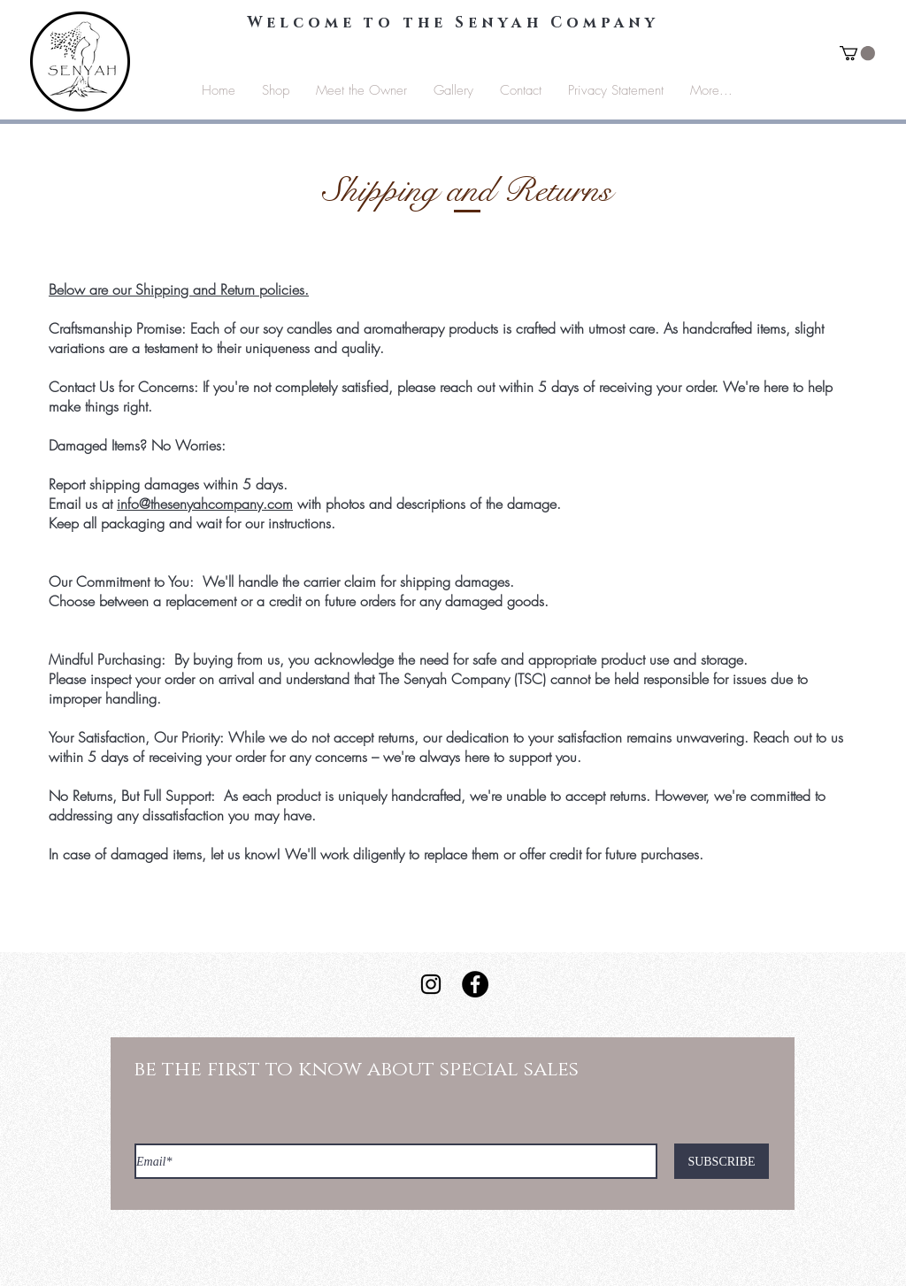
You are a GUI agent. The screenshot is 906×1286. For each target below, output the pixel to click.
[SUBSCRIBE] (721, 1161)
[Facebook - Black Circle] (475, 984)
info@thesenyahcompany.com (205, 503)
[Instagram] (431, 984)
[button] (857, 53)
